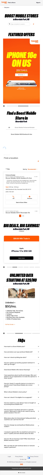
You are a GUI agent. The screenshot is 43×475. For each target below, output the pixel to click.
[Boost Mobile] (4, 2)
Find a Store (11, 2)
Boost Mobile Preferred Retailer (25, 127)
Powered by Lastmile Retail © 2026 (21, 468)
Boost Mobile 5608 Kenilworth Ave (21, 134)
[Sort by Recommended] (32, 169)
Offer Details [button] (21, 472)
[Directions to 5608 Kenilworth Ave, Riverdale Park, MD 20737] (29, 197)
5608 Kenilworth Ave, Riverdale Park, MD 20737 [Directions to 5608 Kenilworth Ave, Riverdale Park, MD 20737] (18, 189)
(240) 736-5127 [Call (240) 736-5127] (10, 191)
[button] (32, 169)
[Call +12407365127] (13, 197)
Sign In (38, 2)
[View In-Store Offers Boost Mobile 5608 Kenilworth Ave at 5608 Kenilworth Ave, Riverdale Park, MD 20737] (21, 202)
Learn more (22, 258)
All (9, 127)
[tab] (21, 346)
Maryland (6, 7)
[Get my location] (33, 24)
